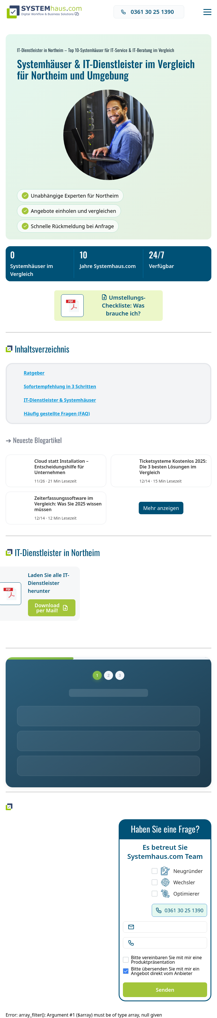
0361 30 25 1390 (147, 12)
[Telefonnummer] (169, 942)
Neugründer (177, 871)
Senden (165, 989)
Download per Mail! (52, 608)
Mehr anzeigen (161, 508)
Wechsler (173, 882)
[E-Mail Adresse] (169, 927)
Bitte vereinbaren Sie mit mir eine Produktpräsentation (162, 959)
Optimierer (175, 893)
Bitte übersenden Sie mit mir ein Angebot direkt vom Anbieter (161, 971)
